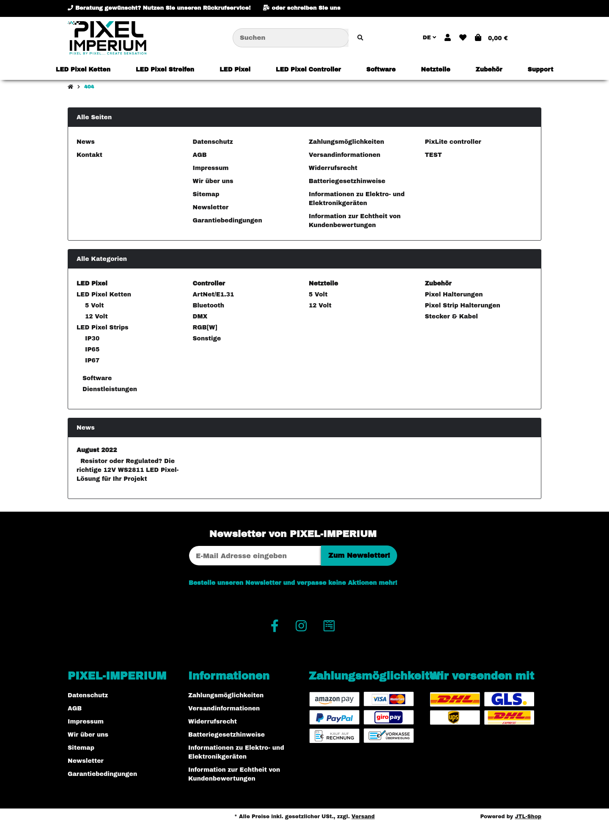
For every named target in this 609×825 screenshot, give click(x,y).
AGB (200, 155)
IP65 (92, 349)
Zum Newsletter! (359, 555)
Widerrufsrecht (333, 168)
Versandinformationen (344, 155)
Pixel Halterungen (454, 294)
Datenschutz (213, 142)
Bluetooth (209, 305)
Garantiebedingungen (227, 220)
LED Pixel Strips (103, 327)
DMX (200, 316)
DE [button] (429, 38)
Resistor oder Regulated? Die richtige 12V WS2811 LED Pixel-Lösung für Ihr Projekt (127, 470)
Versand (363, 817)
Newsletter (211, 207)
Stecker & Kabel (451, 316)
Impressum (211, 168)
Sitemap (206, 194)
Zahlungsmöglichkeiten (346, 142)
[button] (447, 38)
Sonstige (207, 338)
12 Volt (96, 316)
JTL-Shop (528, 817)
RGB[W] (205, 327)
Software (96, 378)
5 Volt (94, 305)
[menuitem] (83, 69)
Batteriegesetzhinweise (347, 181)
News (86, 142)
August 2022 (97, 450)
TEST (433, 155)
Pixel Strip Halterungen (462, 305)
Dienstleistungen (108, 389)
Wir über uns (213, 181)
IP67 (92, 360)
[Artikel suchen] (360, 37)
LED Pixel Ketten (104, 294)
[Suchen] (291, 37)
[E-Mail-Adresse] (255, 555)
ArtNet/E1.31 (213, 294)
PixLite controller (453, 142)
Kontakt (89, 155)
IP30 (92, 338)
